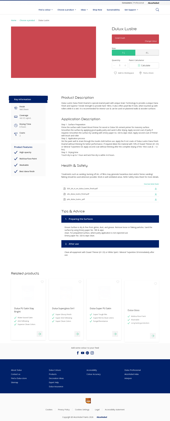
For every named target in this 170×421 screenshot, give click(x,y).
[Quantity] (120, 65)
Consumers (127, 3)
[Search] (157, 9)
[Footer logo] (79, 400)
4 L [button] (147, 52)
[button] (156, 188)
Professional (138, 3)
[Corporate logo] (153, 3)
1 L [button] (123, 52)
